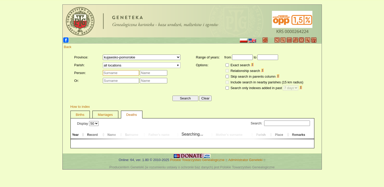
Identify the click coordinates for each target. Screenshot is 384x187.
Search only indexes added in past (266, 88)
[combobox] (141, 65)
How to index (80, 107)
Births (80, 115)
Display (88, 123)
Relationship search (247, 71)
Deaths (131, 115)
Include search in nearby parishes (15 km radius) (266, 82)
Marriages (105, 115)
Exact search (241, 65)
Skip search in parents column (254, 76)
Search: (280, 123)
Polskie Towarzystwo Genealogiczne (197, 160)
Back (67, 47)
